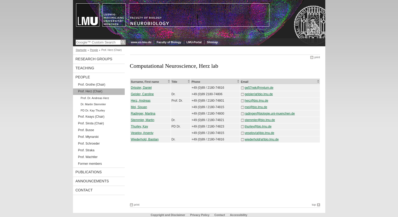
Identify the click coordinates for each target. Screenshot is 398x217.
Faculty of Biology (169, 42)
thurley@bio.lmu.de (258, 126)
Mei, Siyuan (139, 107)
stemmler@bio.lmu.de (260, 120)
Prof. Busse (86, 130)
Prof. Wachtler (88, 157)
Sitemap (212, 42)
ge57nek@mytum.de (259, 87)
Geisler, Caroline (142, 94)
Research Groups (94, 59)
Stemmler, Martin (142, 120)
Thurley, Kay (139, 126)
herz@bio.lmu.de (256, 100)
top (314, 204)
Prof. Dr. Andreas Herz (95, 98)
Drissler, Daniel (141, 87)
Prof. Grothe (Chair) (91, 84)
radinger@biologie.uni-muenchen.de (270, 113)
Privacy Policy (200, 214)
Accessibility (238, 214)
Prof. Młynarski (88, 137)
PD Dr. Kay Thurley (93, 110)
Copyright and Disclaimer (168, 214)
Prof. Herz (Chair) (90, 91)
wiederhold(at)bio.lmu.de (262, 139)
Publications (89, 172)
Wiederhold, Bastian (145, 139)
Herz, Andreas (141, 100)
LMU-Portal (194, 42)
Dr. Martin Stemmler (93, 104)
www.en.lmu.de (141, 42)
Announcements (92, 181)
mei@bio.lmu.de (256, 107)
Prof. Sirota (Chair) (91, 123)
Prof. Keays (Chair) (91, 116)
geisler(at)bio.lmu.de (259, 94)
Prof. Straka (86, 150)
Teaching (85, 68)
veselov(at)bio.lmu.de (259, 133)
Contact (84, 190)
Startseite (81, 50)
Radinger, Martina (143, 113)
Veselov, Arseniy (142, 133)
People (94, 50)
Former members (90, 164)
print (317, 57)
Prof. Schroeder (89, 143)
